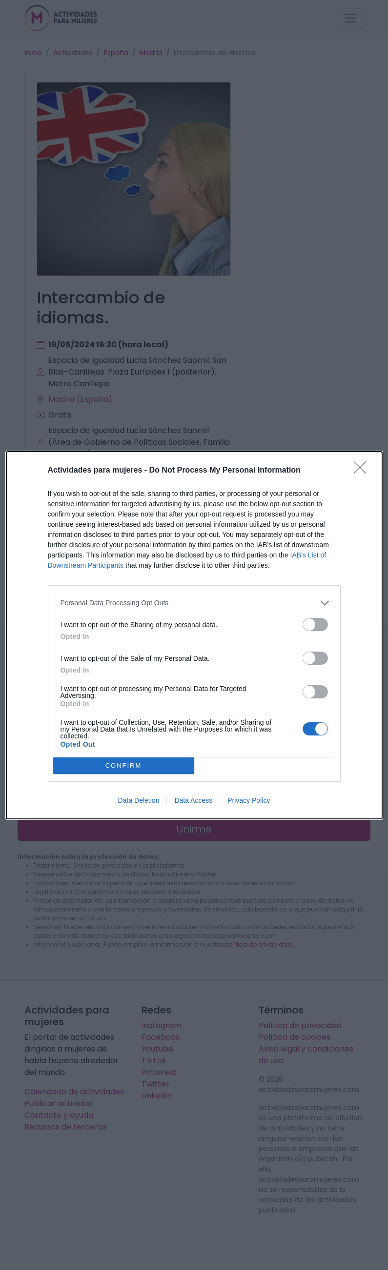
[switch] (315, 624)
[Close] (363, 470)
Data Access (193, 800)
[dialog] (194, 635)
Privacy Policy (248, 800)
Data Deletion (139, 800)
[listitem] (194, 603)
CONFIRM (123, 765)
